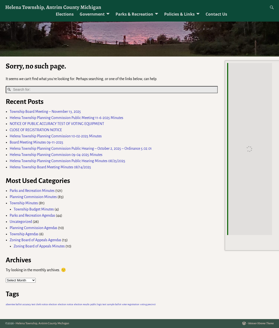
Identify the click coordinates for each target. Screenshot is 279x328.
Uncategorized (21, 222)
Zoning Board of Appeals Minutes (39, 246)
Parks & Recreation (134, 14)
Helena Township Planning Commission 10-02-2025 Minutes (56, 136)
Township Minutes (24, 203)
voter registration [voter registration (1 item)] (130, 304)
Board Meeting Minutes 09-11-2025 (36, 142)
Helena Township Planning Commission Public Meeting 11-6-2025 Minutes (66, 118)
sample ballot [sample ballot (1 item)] (114, 304)
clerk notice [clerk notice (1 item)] (42, 304)
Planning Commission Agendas (33, 228)
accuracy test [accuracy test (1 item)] (28, 304)
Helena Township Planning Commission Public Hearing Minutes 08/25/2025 (67, 161)
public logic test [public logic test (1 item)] (98, 304)
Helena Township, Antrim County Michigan (53, 7)
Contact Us (216, 14)
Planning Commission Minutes (33, 197)
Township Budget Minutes (34, 209)
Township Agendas (24, 234)
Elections (65, 14)
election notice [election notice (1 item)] (65, 304)
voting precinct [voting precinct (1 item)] (147, 304)
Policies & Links (179, 14)
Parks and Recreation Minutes (32, 191)
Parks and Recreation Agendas (32, 215)
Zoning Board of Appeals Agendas (35, 240)
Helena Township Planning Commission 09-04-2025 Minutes (56, 155)
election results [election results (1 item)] (82, 304)
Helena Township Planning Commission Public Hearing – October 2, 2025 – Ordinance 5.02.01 (81, 148)
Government (92, 14)
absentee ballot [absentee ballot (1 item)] (14, 304)
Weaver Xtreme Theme (261, 323)
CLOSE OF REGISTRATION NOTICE (36, 130)
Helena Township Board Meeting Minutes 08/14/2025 (50, 167)
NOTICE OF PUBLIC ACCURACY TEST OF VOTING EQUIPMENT (57, 124)
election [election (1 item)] (53, 304)
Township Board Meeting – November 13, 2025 (45, 112)
